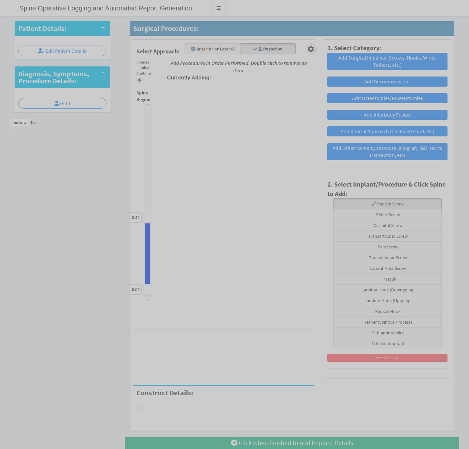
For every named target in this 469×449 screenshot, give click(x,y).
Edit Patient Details (62, 51)
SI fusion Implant (387, 343)
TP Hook (387, 279)
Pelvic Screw (387, 214)
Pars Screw (387, 247)
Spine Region (136, 96)
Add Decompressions (387, 81)
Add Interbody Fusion (387, 114)
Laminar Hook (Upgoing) (387, 300)
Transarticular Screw (387, 236)
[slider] (147, 289)
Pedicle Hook (387, 311)
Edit (62, 103)
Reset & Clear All (388, 357)
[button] (219, 8)
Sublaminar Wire (387, 333)
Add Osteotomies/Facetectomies (387, 98)
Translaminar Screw (387, 257)
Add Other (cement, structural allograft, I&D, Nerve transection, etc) (387, 152)
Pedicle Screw (388, 204)
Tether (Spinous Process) (387, 322)
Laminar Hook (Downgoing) (388, 290)
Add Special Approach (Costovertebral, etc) (387, 131)
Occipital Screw (388, 225)
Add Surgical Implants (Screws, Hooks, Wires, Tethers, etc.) (387, 61)
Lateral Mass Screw (387, 268)
